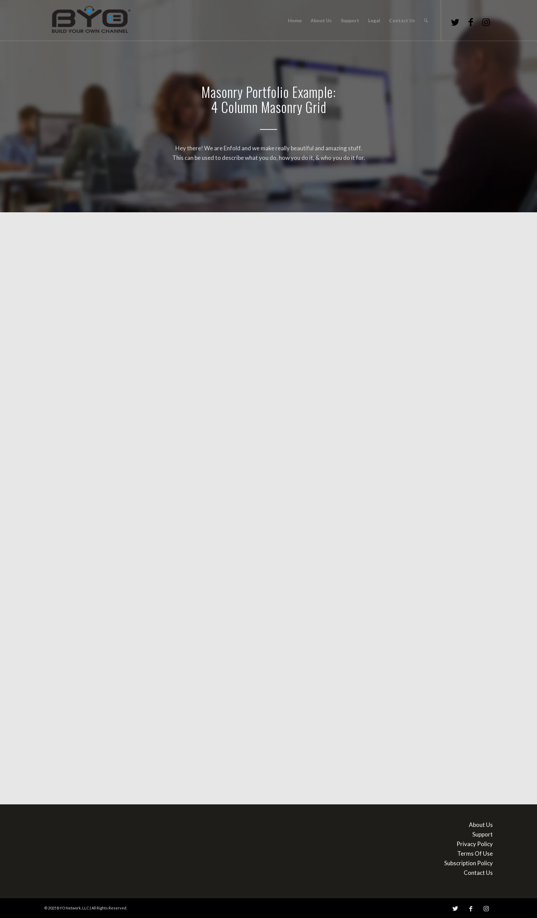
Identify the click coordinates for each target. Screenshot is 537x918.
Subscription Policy (468, 863)
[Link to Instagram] (486, 22)
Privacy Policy (475, 843)
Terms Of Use (475, 853)
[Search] (426, 20)
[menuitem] (295, 20)
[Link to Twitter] (455, 22)
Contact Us (478, 872)
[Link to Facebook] (470, 22)
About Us (481, 824)
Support (482, 834)
